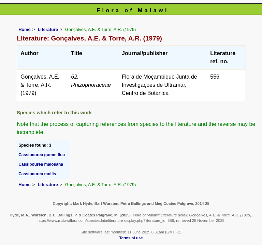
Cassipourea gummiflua (41, 154)
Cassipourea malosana (40, 164)
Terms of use (131, 238)
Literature (48, 29)
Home (24, 29)
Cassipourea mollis (37, 174)
